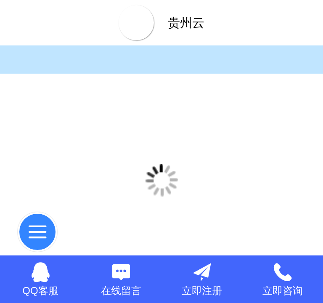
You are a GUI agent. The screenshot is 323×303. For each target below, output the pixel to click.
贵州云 (186, 22)
